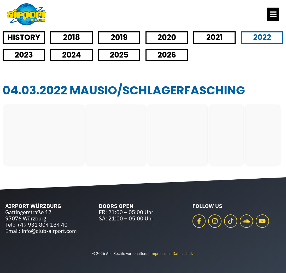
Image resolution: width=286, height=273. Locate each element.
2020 (166, 37)
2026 (166, 55)
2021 (214, 37)
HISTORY (23, 37)
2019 (119, 37)
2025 (119, 55)
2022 (262, 37)
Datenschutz (183, 253)
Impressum (160, 253)
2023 (24, 55)
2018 (71, 37)
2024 (71, 55)
